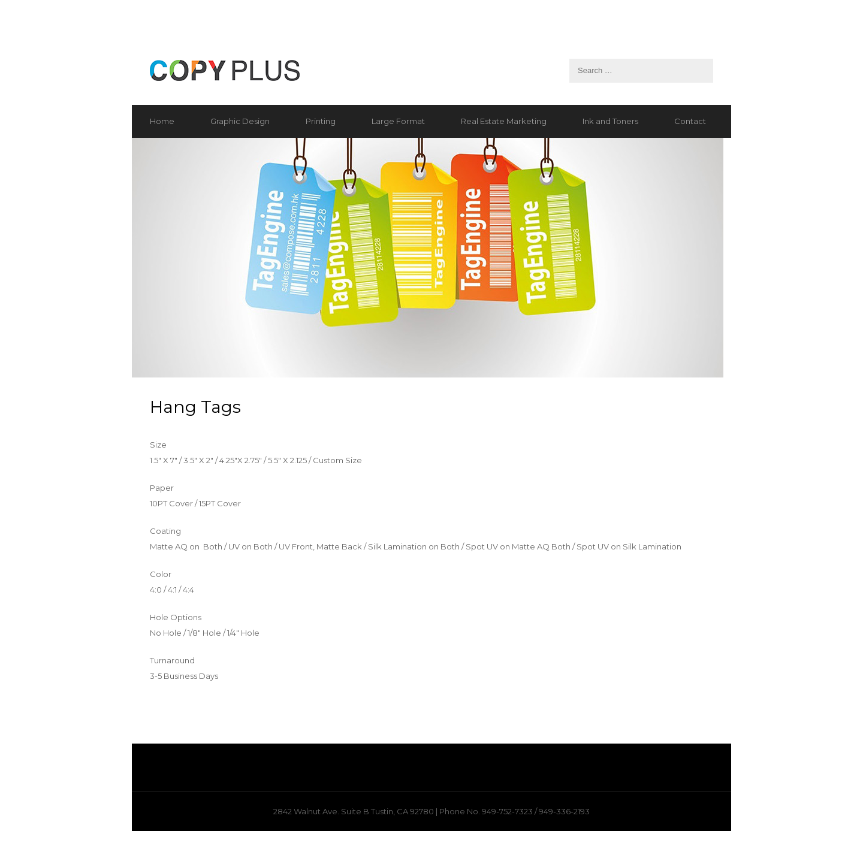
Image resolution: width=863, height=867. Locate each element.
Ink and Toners (610, 121)
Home (162, 121)
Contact (690, 121)
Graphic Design (240, 121)
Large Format (398, 121)
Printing (321, 121)
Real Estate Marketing (504, 121)
